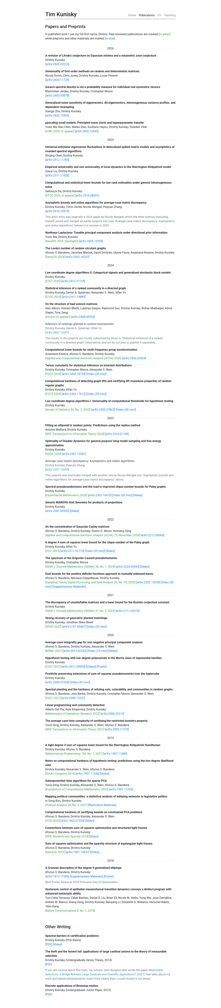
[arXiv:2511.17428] (57, 175)
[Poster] (102, 666)
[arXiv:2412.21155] (73, 281)
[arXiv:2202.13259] (148, 582)
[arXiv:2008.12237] (73, 698)
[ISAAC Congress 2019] (60, 773)
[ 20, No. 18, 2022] (90, 582)
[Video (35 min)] (95, 551)
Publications (146, 15)
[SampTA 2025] (55, 257)
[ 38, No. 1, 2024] (80, 566)
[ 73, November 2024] (92, 535)
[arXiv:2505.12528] (91, 241)
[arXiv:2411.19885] (74, 297)
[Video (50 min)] (96, 394)
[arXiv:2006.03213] (112, 713)
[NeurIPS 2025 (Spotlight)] (61, 241)
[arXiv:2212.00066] (152, 535)
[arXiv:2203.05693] (127, 566)
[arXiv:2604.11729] (57, 80)
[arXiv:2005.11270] (117, 729)
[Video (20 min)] (96, 374)
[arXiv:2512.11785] (57, 159)
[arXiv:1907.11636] (87, 773)
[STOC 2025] (53, 297)
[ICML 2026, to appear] (59, 131)
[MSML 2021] (53, 651)
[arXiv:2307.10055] (57, 469)
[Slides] (138, 495)
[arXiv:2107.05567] (74, 626)
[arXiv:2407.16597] (57, 332)
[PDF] (48, 944)
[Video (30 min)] (97, 626)
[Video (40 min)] (126, 409)
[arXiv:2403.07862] (103, 409)
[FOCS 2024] (53, 374)
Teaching (170, 15)
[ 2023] (76, 789)
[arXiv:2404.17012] (73, 394)
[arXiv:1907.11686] (115, 753)
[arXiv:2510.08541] (87, 195)
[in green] (164, 34)
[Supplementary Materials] (69, 586)
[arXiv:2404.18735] (73, 374)
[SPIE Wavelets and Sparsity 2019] (67, 836)
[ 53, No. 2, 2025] (67, 409)
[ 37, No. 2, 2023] (80, 611)
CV (159, 15)
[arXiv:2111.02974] (127, 611)
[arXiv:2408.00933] (83, 317)
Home (132, 15)
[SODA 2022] (53, 626)
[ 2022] (72, 713)
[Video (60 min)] (122, 495)
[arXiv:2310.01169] (117, 434)
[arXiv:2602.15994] (57, 115)
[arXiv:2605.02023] (57, 64)
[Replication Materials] (102, 805)
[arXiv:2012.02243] (75, 651)
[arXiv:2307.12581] (74, 454)
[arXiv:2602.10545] (86, 131)
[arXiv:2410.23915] (57, 211)
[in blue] (110, 38)
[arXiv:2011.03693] (73, 666)
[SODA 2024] (53, 454)
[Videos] (91, 666)
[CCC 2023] (52, 551)
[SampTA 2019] (55, 852)
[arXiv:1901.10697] (77, 852)
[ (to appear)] (57, 317)
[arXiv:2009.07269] (57, 682)
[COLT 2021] (53, 666)
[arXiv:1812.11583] (57, 876)
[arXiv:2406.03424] (134, 358)
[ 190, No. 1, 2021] (74, 753)
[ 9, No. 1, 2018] (70, 910)
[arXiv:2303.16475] (99, 495)
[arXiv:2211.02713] (72, 551)
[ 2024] (74, 434)
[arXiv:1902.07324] (72, 820)
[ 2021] (74, 729)
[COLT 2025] (53, 281)
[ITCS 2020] (52, 820)
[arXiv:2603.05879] (57, 95)
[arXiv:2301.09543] (57, 511)
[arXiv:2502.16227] (77, 257)
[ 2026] (83, 358)
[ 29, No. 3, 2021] (66, 805)
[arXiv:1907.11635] (121, 789)
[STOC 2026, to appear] (59, 195)
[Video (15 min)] (97, 651)
